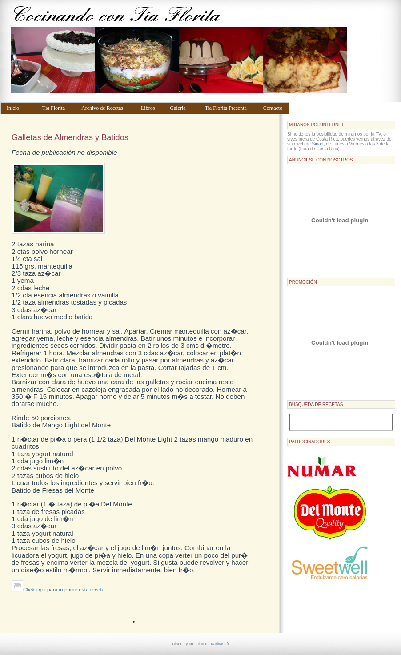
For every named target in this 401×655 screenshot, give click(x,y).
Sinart (318, 143)
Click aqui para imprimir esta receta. (59, 589)
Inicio (20, 108)
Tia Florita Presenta (230, 108)
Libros (151, 108)
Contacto (274, 108)
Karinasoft (220, 644)
